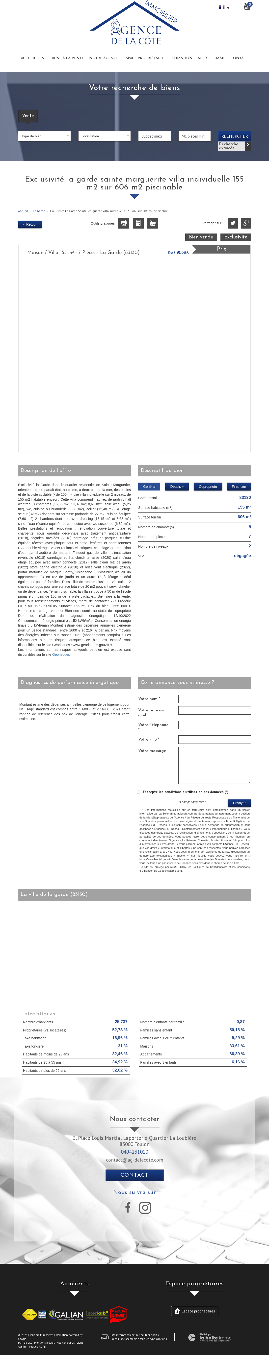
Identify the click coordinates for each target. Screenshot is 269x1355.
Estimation (180, 58)
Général (149, 487)
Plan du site (25, 1342)
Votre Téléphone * (153, 727)
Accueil (28, 58)
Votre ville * (149, 739)
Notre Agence (103, 58)
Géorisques (61, 654)
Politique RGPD (37, 1346)
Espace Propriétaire (144, 58)
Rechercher (234, 136)
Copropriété (208, 487)
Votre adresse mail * (151, 712)
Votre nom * (149, 699)
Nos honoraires (66, 1342)
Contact (239, 58)
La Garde (39, 211)
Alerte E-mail (211, 58)
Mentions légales (44, 1342)
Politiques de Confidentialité (209, 866)
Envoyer (239, 803)
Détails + (177, 487)
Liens (80, 1342)
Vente (28, 116)
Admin (22, 1346)
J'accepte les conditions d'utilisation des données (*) (185, 792)
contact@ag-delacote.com (134, 1160)
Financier (239, 487)
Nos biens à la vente (62, 58)
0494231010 (134, 1151)
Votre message (152, 751)
